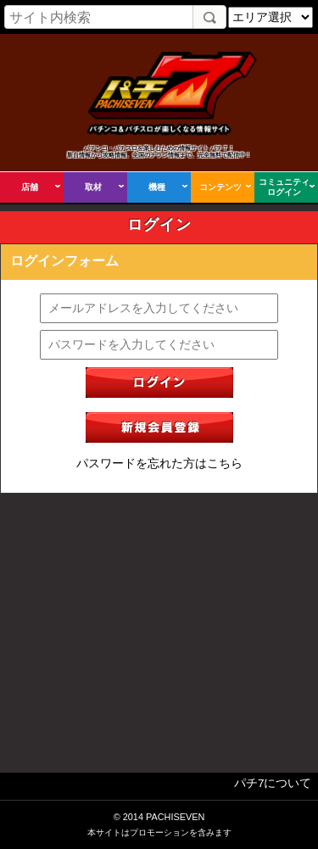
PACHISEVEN (175, 817)
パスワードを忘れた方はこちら (159, 463)
